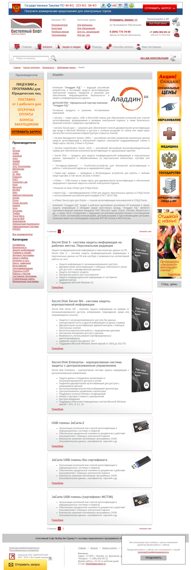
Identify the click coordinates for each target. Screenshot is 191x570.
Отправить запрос (24, 564)
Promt (15, 200)
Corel (15, 171)
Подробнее (57, 287)
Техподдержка (58, 35)
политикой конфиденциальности (153, 552)
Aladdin (16, 161)
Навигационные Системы (25, 226)
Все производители (22, 234)
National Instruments (22, 195)
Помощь (97, 46)
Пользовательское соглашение (24, 550)
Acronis (16, 150)
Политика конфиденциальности (24, 548)
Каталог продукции (31, 67)
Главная (27, 46)
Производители (59, 25)
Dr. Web (16, 174)
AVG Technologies (21, 166)
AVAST (16, 163)
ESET (15, 179)
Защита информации (23, 250)
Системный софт (26, 27)
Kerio (15, 184)
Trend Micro (18, 216)
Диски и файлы (20, 258)
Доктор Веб (18, 218)
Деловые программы (23, 255)
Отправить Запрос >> (123, 19)
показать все (145, 231)
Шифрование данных (66, 67)
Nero (14, 192)
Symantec (17, 211)
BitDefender (18, 169)
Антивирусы (18, 245)
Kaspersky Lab (19, 182)
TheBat (16, 213)
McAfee (16, 190)
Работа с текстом (21, 273)
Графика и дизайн (21, 252)
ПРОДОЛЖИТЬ (153, 558)
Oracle (16, 197)
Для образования (86, 28)
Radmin (16, 205)
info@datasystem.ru (96, 564)
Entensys (17, 177)
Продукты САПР (20, 271)
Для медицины (85, 25)
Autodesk (17, 156)
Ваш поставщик (151, 46)
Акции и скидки (71, 46)
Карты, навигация (21, 263)
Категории (56, 28)
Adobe (15, 153)
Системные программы (24, 276)
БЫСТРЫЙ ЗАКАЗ (158, 23)
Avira (15, 158)
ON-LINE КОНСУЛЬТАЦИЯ (154, 58)
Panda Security (20, 203)
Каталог (47, 46)
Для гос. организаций (88, 31)
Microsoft (17, 187)
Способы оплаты (123, 46)
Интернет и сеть (20, 260)
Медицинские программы (25, 281)
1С (13, 148)
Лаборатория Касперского (26, 224)
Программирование (22, 268)
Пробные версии (60, 31)
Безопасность (48, 67)
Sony (15, 208)
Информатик (19, 221)
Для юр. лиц (83, 35)
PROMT (16, 229)
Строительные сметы (23, 279)
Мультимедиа (19, 265)
